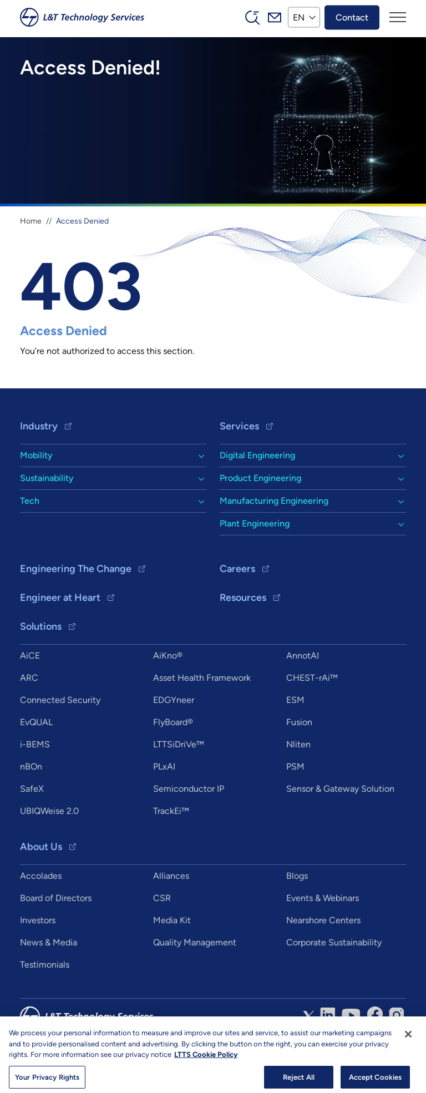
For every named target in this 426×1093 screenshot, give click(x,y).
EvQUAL (36, 722)
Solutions (41, 626)
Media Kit (172, 920)
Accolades (41, 876)
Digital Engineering (257, 455)
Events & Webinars (322, 898)
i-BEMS (35, 744)
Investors (37, 920)
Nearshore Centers (323, 920)
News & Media (48, 942)
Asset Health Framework (202, 677)
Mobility (36, 455)
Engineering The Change (75, 569)
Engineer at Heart (60, 597)
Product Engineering (260, 478)
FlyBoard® (173, 722)
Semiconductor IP (188, 788)
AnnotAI (302, 655)
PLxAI (164, 766)
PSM (295, 766)
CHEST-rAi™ (312, 677)
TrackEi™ (171, 811)
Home (31, 221)
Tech (29, 500)
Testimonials (44, 964)
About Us (41, 847)
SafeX (32, 788)
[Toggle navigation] (397, 17)
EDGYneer (173, 700)
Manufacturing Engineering (274, 500)
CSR (162, 898)
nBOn (31, 766)
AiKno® (167, 655)
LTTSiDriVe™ (178, 744)
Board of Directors (56, 898)
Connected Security (60, 700)
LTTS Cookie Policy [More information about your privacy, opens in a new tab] (205, 1058)
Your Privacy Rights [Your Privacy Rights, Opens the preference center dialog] (47, 1081)
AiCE (30, 655)
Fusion (299, 722)
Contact (352, 17)
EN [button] (299, 17)
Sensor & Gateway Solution (340, 788)
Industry (39, 426)
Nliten (298, 744)
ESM (295, 700)
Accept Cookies (375, 1081)
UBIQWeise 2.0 (49, 811)
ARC (29, 677)
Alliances (171, 876)
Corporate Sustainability (334, 942)
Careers (237, 569)
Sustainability (47, 478)
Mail (274, 17)
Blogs (297, 876)
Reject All (299, 1081)
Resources (243, 597)
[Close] (408, 1038)
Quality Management (194, 942)
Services (239, 426)
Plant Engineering (255, 523)
